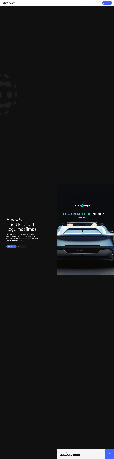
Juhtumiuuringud (78, 3)
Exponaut (87, 3)
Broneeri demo (96, 3)
